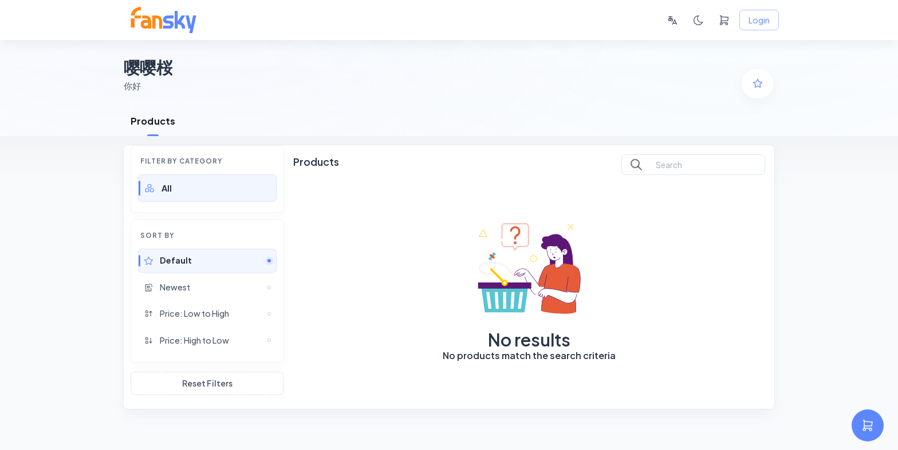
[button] (207, 188)
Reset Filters (207, 383)
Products (153, 121)
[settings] (868, 425)
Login (759, 20)
